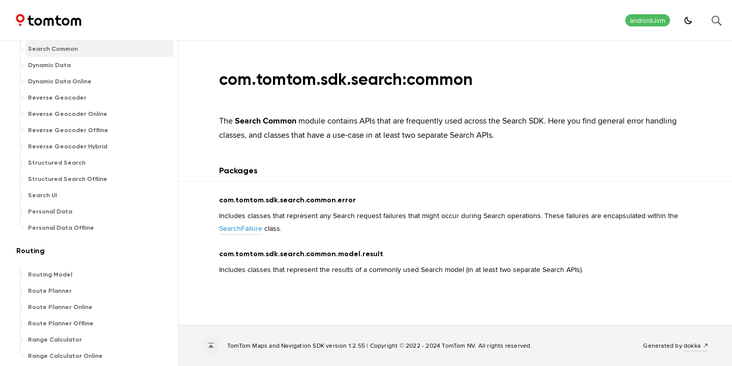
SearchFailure (240, 228)
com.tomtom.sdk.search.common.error (287, 200)
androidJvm (647, 20)
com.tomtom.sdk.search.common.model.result (301, 254)
